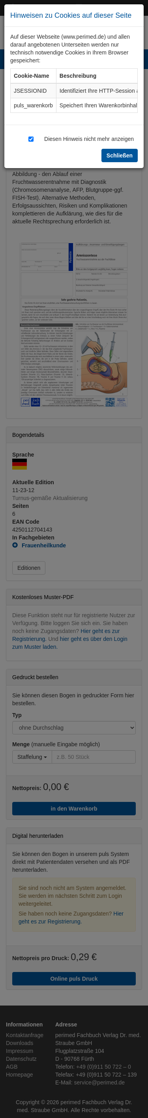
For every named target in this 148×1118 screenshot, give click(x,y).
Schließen (120, 155)
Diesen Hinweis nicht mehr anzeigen (89, 138)
